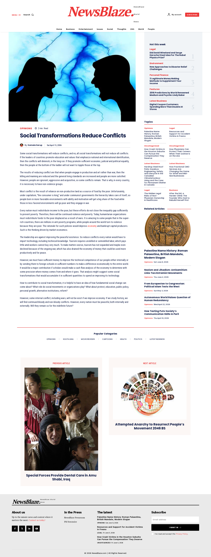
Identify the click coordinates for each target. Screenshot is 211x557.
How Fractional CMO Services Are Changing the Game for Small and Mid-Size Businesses (179, 171)
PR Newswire (70, 521)
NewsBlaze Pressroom (74, 517)
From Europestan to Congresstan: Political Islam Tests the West (164, 285)
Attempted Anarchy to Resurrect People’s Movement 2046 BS (149, 426)
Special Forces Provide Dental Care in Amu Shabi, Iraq (61, 477)
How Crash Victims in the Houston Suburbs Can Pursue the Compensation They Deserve (119, 538)
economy (92, 226)
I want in (175, 527)
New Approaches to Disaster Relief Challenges (168, 68)
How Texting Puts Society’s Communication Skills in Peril (161, 312)
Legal (153, 49)
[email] (175, 519)
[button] (29, 14)
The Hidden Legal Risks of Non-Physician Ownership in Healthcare (154, 197)
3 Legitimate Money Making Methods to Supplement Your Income (165, 81)
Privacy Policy (181, 534)
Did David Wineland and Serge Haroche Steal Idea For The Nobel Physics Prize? (168, 55)
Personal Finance (159, 75)
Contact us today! (37, 520)
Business (173, 190)
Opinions (26, 128)
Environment (156, 63)
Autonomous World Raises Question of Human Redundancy (167, 299)
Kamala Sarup (35, 145)
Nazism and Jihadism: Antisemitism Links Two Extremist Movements (165, 271)
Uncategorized (104, 543)
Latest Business (152, 163)
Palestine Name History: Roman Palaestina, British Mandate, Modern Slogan (166, 254)
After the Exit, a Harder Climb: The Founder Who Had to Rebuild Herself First (179, 197)
